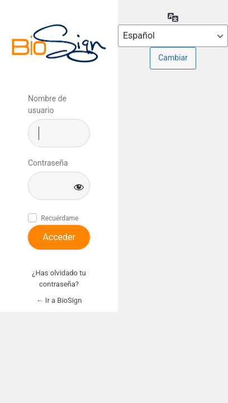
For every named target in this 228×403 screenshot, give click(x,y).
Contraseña (48, 162)
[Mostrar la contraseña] (79, 187)
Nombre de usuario (47, 104)
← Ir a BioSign (59, 300)
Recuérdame (59, 218)
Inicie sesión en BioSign (59, 43)
